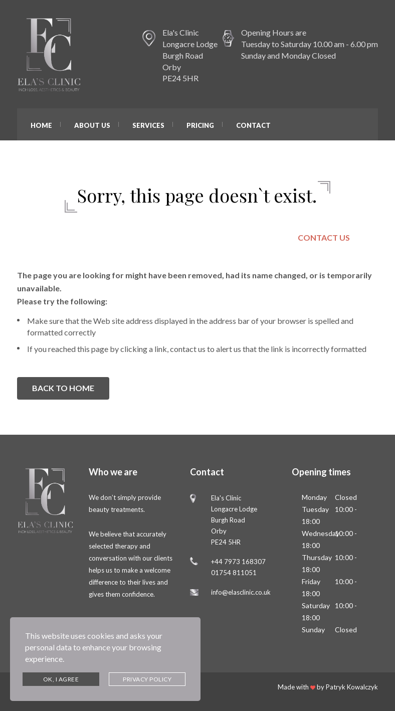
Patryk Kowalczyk (352, 687)
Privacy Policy (147, 679)
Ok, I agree (61, 679)
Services (148, 125)
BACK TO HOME (63, 388)
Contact (253, 125)
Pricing (200, 125)
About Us (92, 125)
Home (41, 125)
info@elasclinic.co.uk (241, 592)
